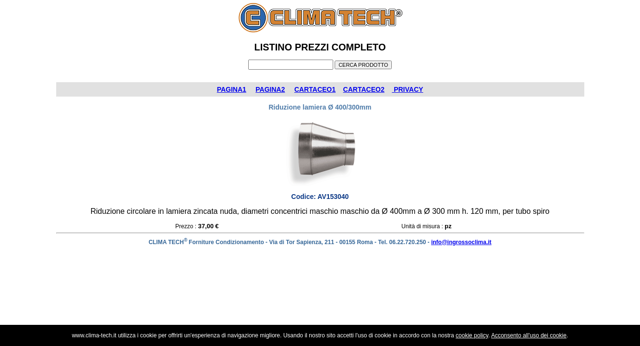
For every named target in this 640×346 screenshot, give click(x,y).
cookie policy (472, 335)
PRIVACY (407, 89)
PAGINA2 (270, 89)
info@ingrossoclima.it (461, 242)
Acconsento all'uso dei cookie (529, 335)
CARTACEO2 (364, 89)
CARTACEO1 (315, 89)
